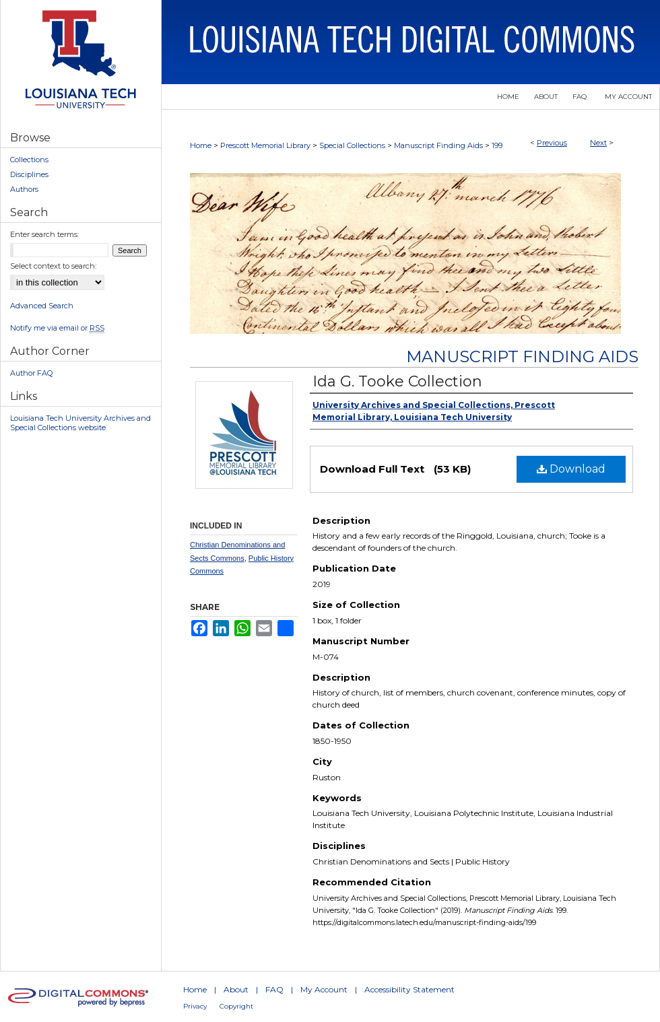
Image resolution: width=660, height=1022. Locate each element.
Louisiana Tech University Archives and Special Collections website (80, 422)
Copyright (236, 1006)
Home (200, 145)
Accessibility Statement (409, 989)
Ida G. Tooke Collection (397, 381)
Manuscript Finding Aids (438, 145)
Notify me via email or (57, 328)
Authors (24, 189)
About (236, 989)
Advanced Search (41, 305)
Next (598, 142)
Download (571, 469)
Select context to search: (53, 266)
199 (497, 145)
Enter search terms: (44, 234)
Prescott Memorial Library (265, 145)
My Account (324, 989)
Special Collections (352, 145)
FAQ (274, 989)
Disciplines (29, 174)
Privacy (195, 1006)
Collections (29, 159)
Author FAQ (31, 373)
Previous (552, 142)
